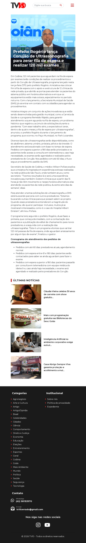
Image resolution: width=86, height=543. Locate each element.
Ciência (16, 425)
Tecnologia (18, 486)
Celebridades (19, 418)
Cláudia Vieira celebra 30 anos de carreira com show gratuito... (59, 294)
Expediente (53, 407)
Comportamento (21, 429)
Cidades (17, 422)
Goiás (15, 463)
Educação (18, 440)
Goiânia (16, 459)
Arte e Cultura (20, 403)
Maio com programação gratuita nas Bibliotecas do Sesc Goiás (58, 318)
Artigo (16, 407)
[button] (72, 5)
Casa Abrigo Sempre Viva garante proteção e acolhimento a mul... (57, 367)
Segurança (18, 482)
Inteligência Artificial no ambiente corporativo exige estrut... (58, 342)
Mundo (17, 471)
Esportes (17, 452)
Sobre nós (52, 399)
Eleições (17, 444)
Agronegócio (19, 399)
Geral (15, 456)
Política (17, 474)
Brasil (15, 414)
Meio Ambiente (20, 467)
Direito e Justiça (21, 433)
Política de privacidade (58, 403)
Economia (18, 437)
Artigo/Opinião (20, 410)
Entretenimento (21, 448)
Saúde (16, 478)
